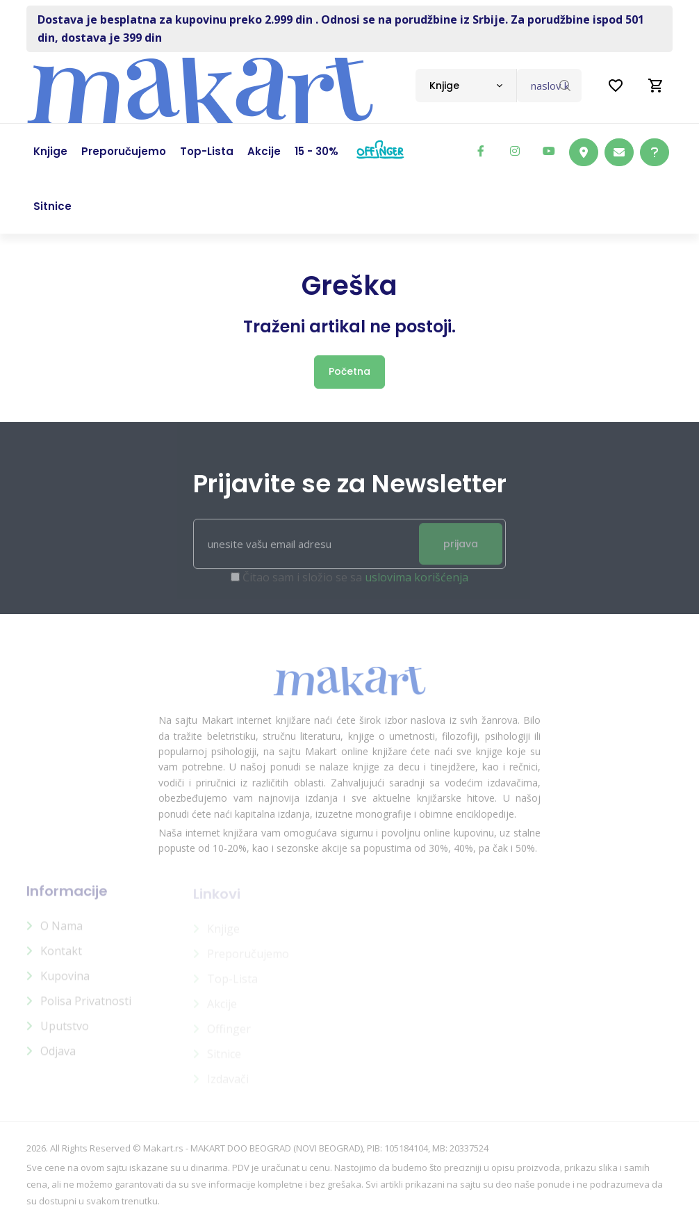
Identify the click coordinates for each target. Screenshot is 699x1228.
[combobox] (466, 85)
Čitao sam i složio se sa (355, 583)
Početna (349, 371)
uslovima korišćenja (416, 583)
